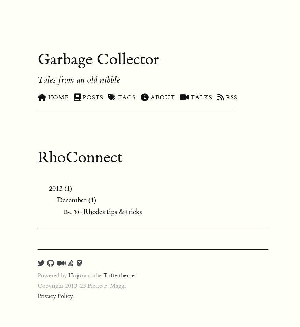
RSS (227, 97)
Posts (88, 97)
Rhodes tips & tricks (112, 211)
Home (53, 97)
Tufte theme (119, 276)
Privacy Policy (55, 296)
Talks (196, 97)
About (158, 97)
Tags (121, 97)
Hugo (75, 276)
